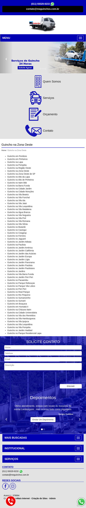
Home (3, 150)
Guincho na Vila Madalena (19, 209)
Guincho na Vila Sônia (17, 224)
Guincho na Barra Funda (18, 185)
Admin (52, 498)
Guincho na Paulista (16, 245)
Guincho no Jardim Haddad (19, 330)
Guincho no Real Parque (18, 292)
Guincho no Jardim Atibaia (19, 242)
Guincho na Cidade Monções (20, 191)
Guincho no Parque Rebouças (21, 283)
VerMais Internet (22, 498)
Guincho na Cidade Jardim (19, 188)
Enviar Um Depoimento (43, 419)
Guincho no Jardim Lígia (18, 259)
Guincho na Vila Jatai (17, 203)
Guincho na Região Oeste (19, 168)
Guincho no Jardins (16, 271)
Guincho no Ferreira (16, 236)
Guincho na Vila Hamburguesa (21, 318)
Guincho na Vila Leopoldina (19, 206)
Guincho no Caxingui (16, 230)
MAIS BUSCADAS (16, 437)
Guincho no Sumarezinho (18, 298)
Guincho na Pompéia (17, 165)
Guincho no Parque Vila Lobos (21, 286)
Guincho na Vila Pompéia (18, 327)
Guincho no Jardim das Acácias (21, 253)
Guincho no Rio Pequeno (18, 295)
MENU (6, 37)
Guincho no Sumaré (16, 301)
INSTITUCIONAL (15, 448)
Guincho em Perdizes (17, 156)
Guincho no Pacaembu (17, 280)
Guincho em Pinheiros (17, 159)
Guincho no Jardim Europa (19, 256)
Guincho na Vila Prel (16, 218)
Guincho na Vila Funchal (18, 197)
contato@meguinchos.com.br (42, 9)
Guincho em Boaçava (17, 304)
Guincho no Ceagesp (17, 233)
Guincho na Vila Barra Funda (20, 274)
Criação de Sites (39, 498)
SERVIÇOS (11, 459)
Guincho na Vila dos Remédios (21, 315)
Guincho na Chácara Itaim (19, 309)
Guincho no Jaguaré (16, 239)
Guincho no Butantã (16, 227)
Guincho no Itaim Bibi (17, 183)
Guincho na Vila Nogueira (19, 215)
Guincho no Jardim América (20, 247)
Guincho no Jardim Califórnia (20, 250)
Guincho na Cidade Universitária (22, 312)
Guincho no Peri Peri (16, 289)
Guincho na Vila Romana (18, 221)
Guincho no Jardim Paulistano (21, 268)
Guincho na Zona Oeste (18, 171)
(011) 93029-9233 (40, 4)
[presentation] (22, 377)
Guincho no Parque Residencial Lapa (24, 333)
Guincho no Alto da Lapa (18, 177)
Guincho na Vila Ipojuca (18, 321)
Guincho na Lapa (15, 162)
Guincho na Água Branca (18, 212)
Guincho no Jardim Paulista (19, 265)
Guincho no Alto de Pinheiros (20, 180)
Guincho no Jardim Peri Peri (20, 277)
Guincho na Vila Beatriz (18, 194)
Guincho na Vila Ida (16, 200)
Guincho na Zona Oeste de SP (21, 174)
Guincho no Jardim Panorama (21, 262)
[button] (6, 57)
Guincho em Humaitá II (17, 307)
